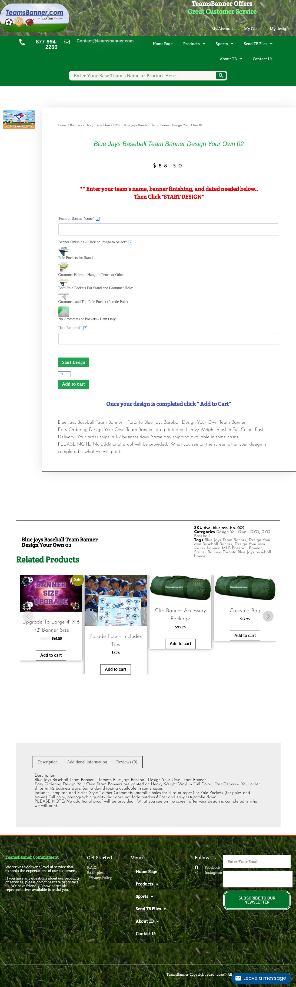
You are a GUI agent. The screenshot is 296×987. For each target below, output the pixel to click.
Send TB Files (258, 43)
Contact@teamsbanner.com (105, 41)
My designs (280, 28)
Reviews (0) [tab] (126, 762)
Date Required (72, 328)
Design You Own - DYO (102, 125)
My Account (222, 28)
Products (194, 43)
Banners (76, 125)
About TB (231, 58)
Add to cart (73, 384)
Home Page (162, 43)
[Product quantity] (64, 374)
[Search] (221, 75)
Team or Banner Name (79, 218)
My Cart (251, 28)
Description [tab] (48, 762)
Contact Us (262, 58)
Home (62, 125)
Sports (224, 43)
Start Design (73, 362)
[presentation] (257, 879)
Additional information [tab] (87, 762)
